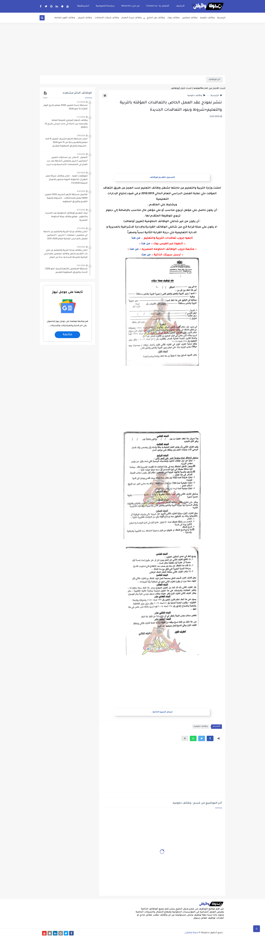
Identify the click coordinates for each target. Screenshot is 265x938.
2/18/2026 (81, 154)
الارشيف (180, 6)
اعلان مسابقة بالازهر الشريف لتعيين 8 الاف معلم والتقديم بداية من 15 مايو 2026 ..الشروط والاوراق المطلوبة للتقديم (66, 142)
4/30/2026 (81, 191)
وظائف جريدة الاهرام (132, 18)
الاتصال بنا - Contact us (157, 6)
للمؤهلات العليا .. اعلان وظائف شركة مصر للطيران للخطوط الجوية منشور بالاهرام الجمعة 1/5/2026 (67, 179)
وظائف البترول (85, 18)
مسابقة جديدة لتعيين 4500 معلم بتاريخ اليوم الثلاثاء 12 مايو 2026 (66, 107)
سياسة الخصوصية (105, 6)
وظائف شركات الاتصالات (106, 18)
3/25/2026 (81, 228)
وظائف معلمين (189, 18)
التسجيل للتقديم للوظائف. (162, 177)
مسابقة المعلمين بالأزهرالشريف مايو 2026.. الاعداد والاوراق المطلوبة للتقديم (66, 271)
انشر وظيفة (83, 6)
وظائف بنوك (173, 18)
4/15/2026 (81, 210)
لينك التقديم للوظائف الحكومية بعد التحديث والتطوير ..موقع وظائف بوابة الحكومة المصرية (66, 217)
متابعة (67, 334)
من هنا (145, 243)
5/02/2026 (81, 172)
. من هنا (136, 238)
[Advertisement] (132, 49)
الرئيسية (221, 18)
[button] (210, 738)
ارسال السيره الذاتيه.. (162, 712)
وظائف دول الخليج (156, 18)
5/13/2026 (81, 117)
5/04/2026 (81, 247)
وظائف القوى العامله (64, 18)
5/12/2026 (81, 102)
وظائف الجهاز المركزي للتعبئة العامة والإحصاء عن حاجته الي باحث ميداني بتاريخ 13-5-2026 (66, 124)
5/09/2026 (81, 135)
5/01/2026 (81, 265)
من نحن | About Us (130, 6)
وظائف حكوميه (207, 18)
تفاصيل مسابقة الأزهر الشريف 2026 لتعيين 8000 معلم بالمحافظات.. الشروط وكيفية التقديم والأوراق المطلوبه (66, 198)
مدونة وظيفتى (191, 933)
